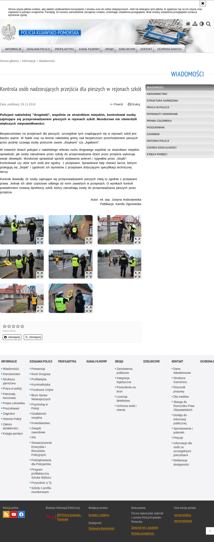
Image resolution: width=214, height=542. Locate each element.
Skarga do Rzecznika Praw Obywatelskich (183, 406)
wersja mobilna (182, 515)
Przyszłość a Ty (41, 482)
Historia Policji (158, 140)
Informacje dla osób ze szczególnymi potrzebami (182, 449)
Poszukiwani (155, 127)
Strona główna (9, 61)
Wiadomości (47, 61)
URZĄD (119, 361)
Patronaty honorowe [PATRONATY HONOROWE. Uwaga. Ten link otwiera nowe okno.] (162, 114)
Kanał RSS (6, 514)
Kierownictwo (157, 94)
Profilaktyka (38, 379)
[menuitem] (13, 48)
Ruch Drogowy (41, 374)
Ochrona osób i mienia (126, 408)
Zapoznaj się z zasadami (144, 527)
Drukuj (134, 104)
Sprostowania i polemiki (183, 430)
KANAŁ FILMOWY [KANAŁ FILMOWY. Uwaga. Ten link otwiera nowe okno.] (97, 361)
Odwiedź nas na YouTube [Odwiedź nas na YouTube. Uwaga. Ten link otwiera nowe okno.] (13, 514)
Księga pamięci (157, 154)
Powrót (116, 104)
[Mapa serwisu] (194, 23)
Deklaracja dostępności (181, 462)
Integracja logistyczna (124, 380)
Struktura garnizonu (162, 100)
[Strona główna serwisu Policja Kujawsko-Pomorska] (188, 23)
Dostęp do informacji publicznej (180, 419)
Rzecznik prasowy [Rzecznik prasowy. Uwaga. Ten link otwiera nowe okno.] (179, 389)
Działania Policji (41, 361)
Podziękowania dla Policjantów (41, 462)
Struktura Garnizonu (180, 380)
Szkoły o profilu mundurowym (41, 490)
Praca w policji (158, 107)
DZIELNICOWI (151, 361)
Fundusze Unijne (42, 389)
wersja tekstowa (183, 521)
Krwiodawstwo (40, 423)
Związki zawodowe (38, 430)
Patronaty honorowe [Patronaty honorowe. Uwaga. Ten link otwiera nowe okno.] (9, 396)
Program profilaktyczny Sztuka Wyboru (41, 473)
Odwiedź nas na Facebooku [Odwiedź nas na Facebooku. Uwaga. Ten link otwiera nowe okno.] (21, 514)
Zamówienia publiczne (124, 370)
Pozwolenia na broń (126, 389)
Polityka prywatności (142, 533)
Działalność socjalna (38, 415)
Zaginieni (153, 134)
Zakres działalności (161, 147)
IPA (33, 437)
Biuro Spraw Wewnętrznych (41, 397)
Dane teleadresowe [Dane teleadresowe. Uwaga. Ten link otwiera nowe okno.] (182, 370)
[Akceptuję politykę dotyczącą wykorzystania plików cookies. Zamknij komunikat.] (203, 3)
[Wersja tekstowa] (202, 23)
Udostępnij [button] (12, 337)
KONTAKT (177, 361)
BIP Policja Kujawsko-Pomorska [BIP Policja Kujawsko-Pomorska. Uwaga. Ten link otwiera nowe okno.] (69, 517)
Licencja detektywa (123, 398)
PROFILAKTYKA (67, 361)
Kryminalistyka (40, 384)
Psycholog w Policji (39, 406)
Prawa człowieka (159, 120)
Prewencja (38, 368)
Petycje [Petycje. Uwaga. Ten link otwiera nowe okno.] (178, 437)
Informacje (29, 61)
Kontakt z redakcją (99, 515)
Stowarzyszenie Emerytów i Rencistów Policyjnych (41, 449)
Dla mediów (181, 396)
